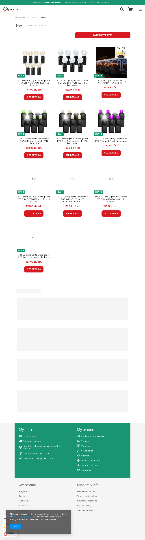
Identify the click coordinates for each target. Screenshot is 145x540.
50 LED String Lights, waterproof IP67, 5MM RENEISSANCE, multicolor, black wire (72, 199)
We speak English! (44, 3)
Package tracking (32, 441)
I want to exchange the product (39, 458)
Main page (31, 17)
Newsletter (86, 470)
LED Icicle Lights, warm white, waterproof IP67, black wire (111, 81)
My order (25, 430)
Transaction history (90, 460)
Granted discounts (90, 465)
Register (85, 441)
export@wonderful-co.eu (76, 3)
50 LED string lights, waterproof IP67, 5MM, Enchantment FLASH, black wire (72, 141)
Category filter (103, 35)
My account (85, 430)
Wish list (85, 456)
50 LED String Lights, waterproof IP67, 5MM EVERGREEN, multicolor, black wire (34, 199)
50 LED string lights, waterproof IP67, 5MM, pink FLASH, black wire (111, 140)
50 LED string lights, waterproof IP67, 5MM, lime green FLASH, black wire (33, 141)
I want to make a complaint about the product (42, 447)
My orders (86, 446)
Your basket (87, 451)
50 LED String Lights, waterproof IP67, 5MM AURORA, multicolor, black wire (111, 199)
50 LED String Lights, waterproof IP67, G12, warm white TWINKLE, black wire (34, 82)
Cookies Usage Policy (22, 517)
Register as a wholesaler (93, 436)
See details (34, 97)
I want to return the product (37, 453)
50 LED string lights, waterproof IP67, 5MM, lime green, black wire (34, 256)
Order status (29, 436)
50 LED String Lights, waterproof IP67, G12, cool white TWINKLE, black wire (72, 82)
